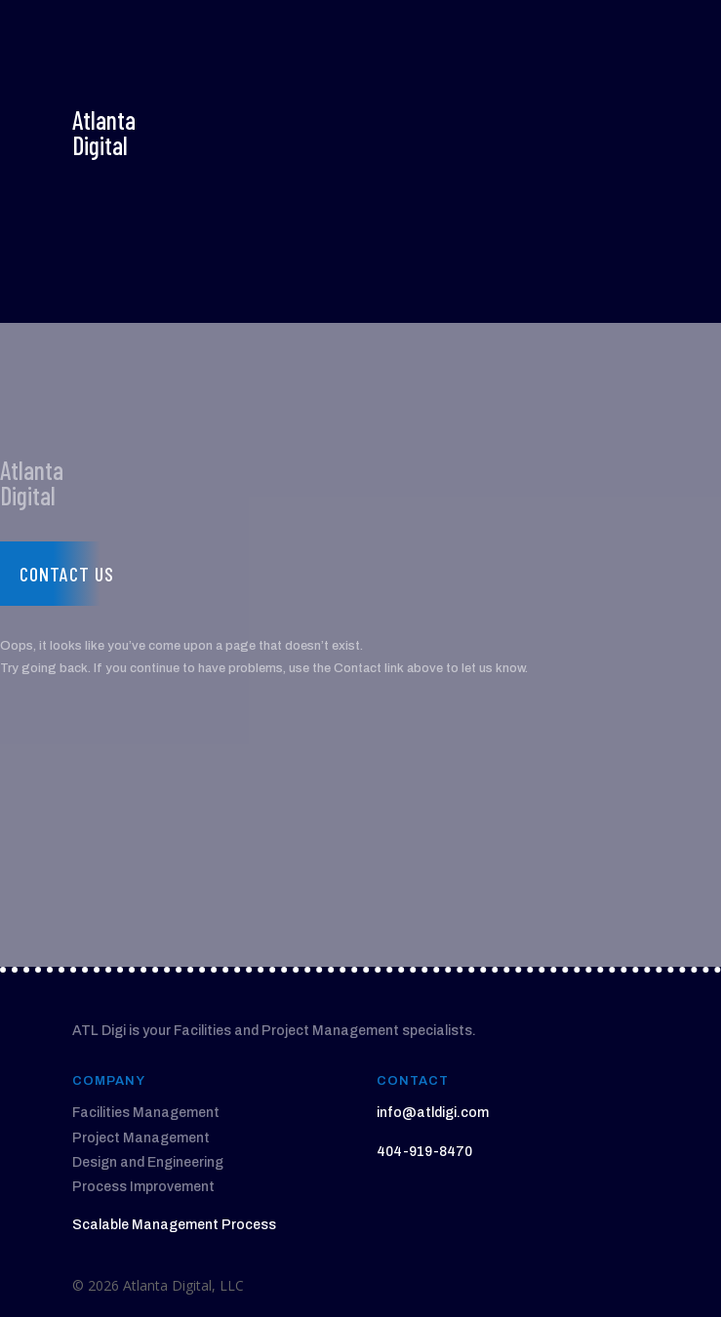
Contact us (67, 573)
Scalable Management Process (174, 1224)
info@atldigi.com (433, 1112)
